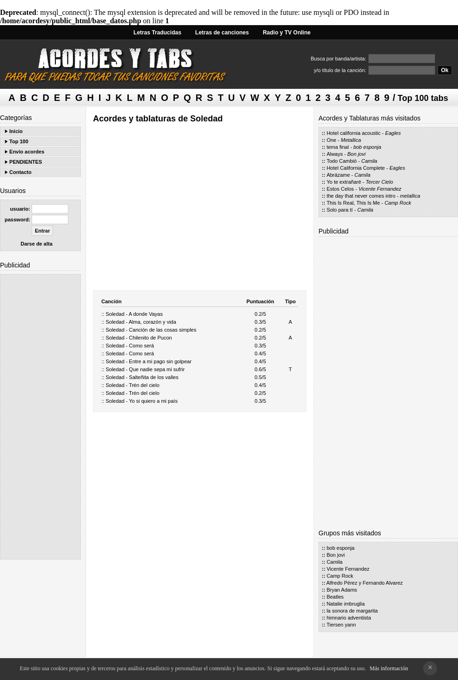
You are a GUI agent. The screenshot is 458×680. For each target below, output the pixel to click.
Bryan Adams (341, 590)
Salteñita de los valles (153, 377)
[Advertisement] (40, 416)
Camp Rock (398, 203)
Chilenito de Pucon (150, 337)
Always (334, 154)
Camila (369, 161)
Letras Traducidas (157, 32)
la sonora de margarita (352, 610)
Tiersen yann (341, 624)
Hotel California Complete (355, 168)
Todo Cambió (341, 161)
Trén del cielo (144, 385)
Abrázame (338, 175)
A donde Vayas (146, 314)
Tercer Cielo (379, 182)
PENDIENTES (25, 162)
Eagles (393, 133)
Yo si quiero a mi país (153, 401)
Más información (389, 668)
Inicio (16, 131)
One (331, 140)
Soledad (115, 314)
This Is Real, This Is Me (353, 203)
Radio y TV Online (287, 32)
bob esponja (367, 147)
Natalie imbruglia (345, 604)
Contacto (20, 172)
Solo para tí (339, 210)
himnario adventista (348, 617)
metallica (410, 196)
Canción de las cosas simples (162, 330)
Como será (141, 345)
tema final (337, 147)
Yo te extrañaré (343, 182)
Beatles (335, 597)
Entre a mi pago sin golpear (160, 361)
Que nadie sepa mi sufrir (157, 369)
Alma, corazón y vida (152, 322)
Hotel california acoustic (353, 133)
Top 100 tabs (423, 98)
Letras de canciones (222, 32)
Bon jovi (356, 154)
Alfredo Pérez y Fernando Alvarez (364, 583)
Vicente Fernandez (379, 189)
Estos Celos (340, 189)
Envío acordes (26, 151)
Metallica (351, 140)
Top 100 (18, 141)
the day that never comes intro (360, 196)
